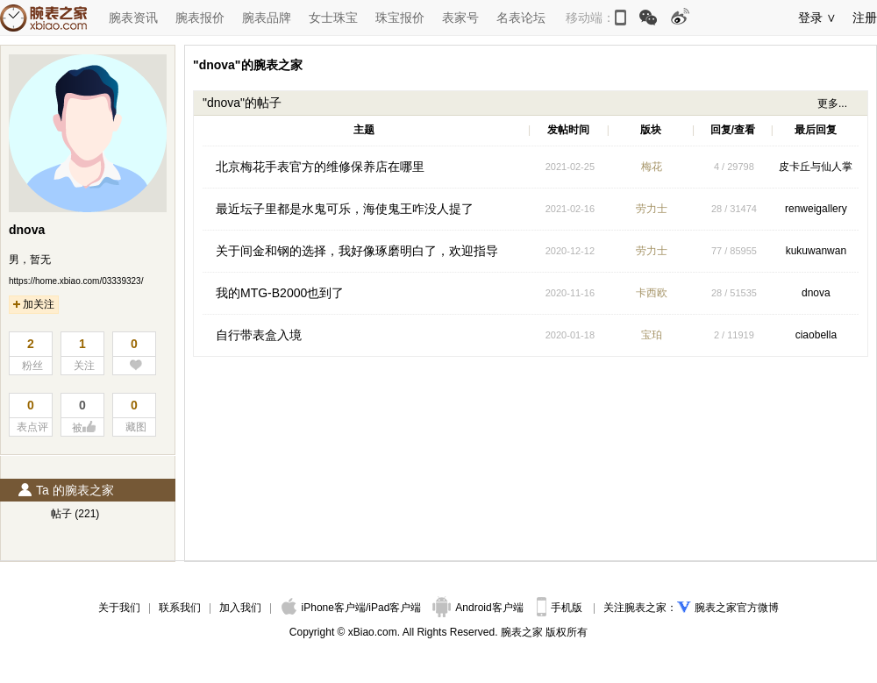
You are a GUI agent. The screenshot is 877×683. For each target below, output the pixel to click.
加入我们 (240, 607)
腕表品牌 (266, 18)
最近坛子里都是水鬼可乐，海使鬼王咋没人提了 (345, 209)
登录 (810, 18)
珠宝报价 (399, 18)
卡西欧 (651, 293)
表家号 (460, 18)
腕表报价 (200, 18)
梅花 (651, 166)
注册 (864, 18)
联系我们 (180, 607)
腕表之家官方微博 (737, 607)
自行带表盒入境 (259, 335)
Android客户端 (479, 607)
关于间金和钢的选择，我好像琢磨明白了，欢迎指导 (357, 251)
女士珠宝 (333, 18)
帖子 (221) (75, 514)
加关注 (33, 304)
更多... (832, 103)
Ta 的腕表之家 (66, 490)
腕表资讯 (133, 18)
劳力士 (651, 209)
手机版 (561, 607)
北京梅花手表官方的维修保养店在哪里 (320, 167)
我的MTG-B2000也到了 (280, 293)
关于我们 (119, 607)
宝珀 (651, 335)
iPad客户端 (394, 607)
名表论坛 (520, 18)
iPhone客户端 (324, 607)
